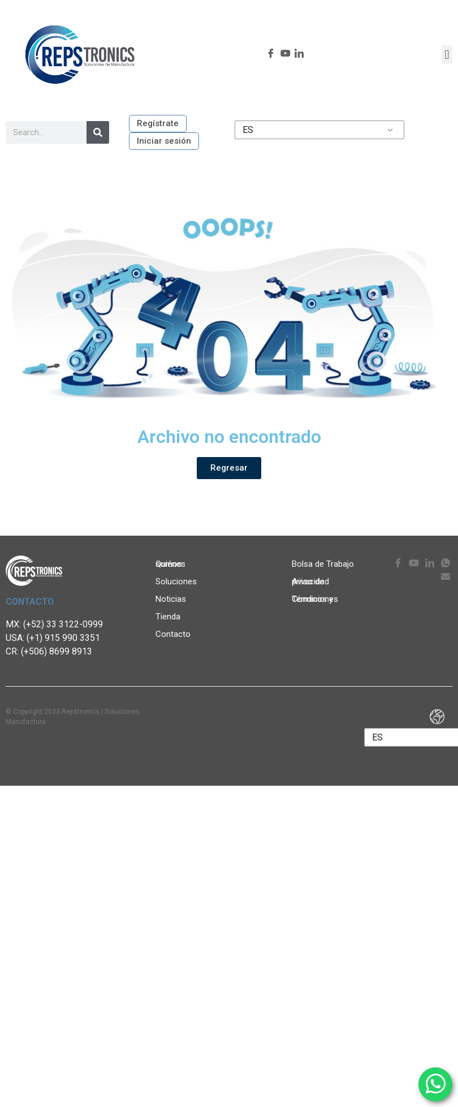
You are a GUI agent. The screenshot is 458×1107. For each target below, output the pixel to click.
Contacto (173, 634)
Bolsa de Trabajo (323, 564)
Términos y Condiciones (315, 599)
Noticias (173, 599)
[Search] (98, 132)
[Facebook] (269, 54)
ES (248, 129)
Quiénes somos (182, 564)
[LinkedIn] (298, 54)
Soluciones (178, 581)
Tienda (167, 616)
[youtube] (283, 54)
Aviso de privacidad (310, 581)
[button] (447, 54)
